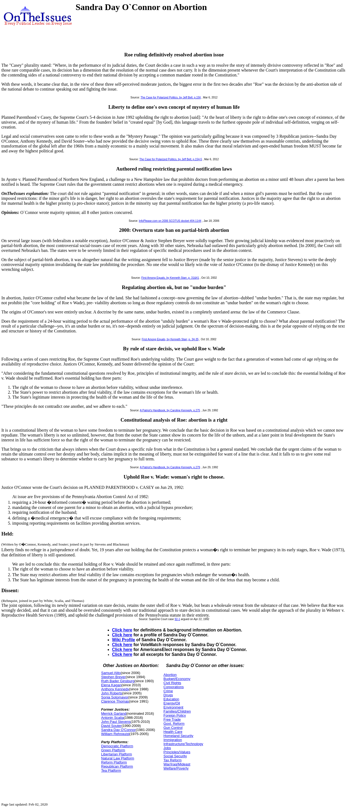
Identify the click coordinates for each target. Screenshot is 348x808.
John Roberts (111, 693)
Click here (122, 630)
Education (171, 699)
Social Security (175, 756)
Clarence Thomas (115, 701)
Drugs (168, 695)
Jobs (167, 748)
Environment (173, 707)
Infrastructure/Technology (183, 744)
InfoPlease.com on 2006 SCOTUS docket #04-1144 (170, 220)
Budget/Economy (176, 679)
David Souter (111, 726)
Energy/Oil (171, 703)
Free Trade (172, 719)
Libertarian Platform (116, 754)
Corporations (173, 687)
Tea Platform (111, 770)
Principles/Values (176, 752)
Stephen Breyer (113, 677)
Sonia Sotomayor (114, 697)
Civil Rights (172, 683)
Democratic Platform (117, 746)
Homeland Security (178, 736)
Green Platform (113, 750)
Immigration (172, 740)
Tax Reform (172, 760)
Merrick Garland (113, 713)
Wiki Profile (123, 639)
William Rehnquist (115, 734)
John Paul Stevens (115, 722)
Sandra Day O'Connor (118, 730)
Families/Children (177, 711)
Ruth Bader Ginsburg (117, 681)
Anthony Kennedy (115, 689)
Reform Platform (114, 762)
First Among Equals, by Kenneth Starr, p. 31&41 (170, 277)
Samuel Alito (111, 673)
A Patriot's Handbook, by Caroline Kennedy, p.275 (170, 410)
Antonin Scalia (112, 718)
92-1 (177, 619)
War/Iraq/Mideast (176, 764)
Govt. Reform (173, 724)
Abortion (169, 675)
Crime (168, 691)
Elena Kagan (111, 685)
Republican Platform (117, 766)
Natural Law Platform (117, 758)
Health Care (172, 732)
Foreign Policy (174, 715)
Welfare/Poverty (175, 768)
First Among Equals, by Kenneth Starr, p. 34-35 (170, 339)
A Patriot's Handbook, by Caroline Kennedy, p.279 (170, 467)
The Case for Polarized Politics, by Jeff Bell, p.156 (171, 97)
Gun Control (172, 728)
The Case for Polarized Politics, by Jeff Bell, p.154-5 (170, 159)
